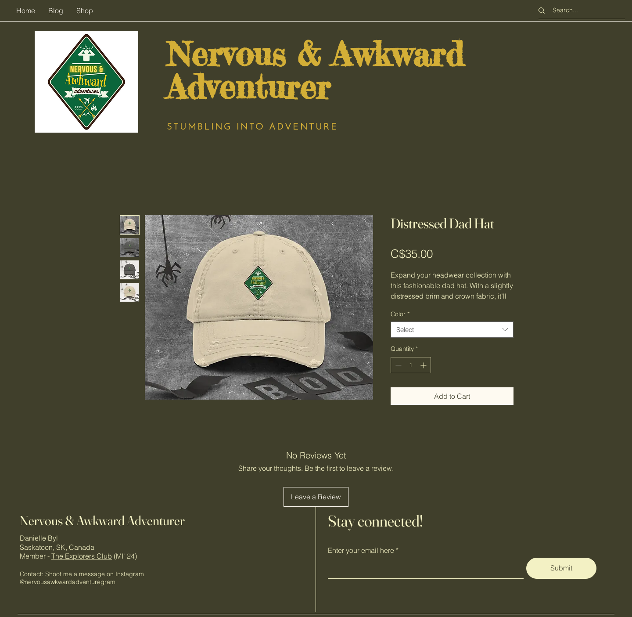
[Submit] (561, 568)
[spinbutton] (411, 365)
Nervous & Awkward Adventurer (102, 520)
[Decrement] (397, 365)
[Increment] (424, 365)
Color (400, 314)
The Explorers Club (81, 556)
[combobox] (452, 329)
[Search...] (580, 10)
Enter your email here (361, 550)
